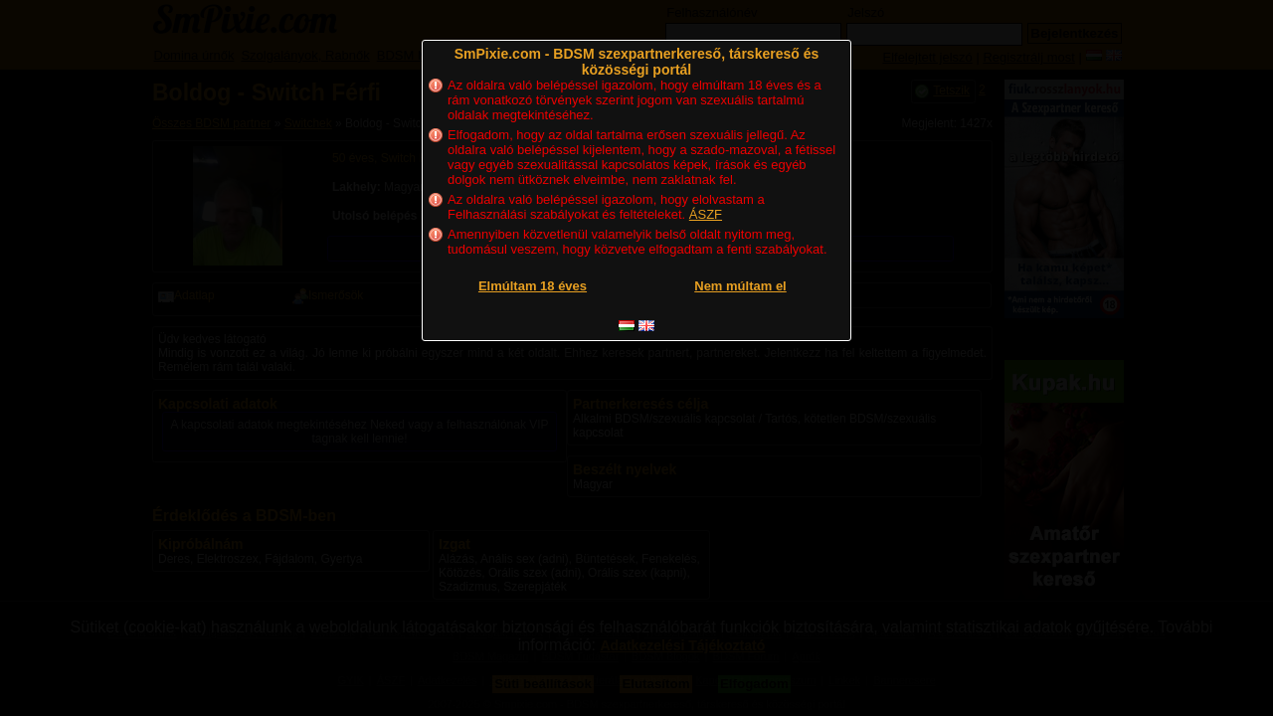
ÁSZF (705, 214)
